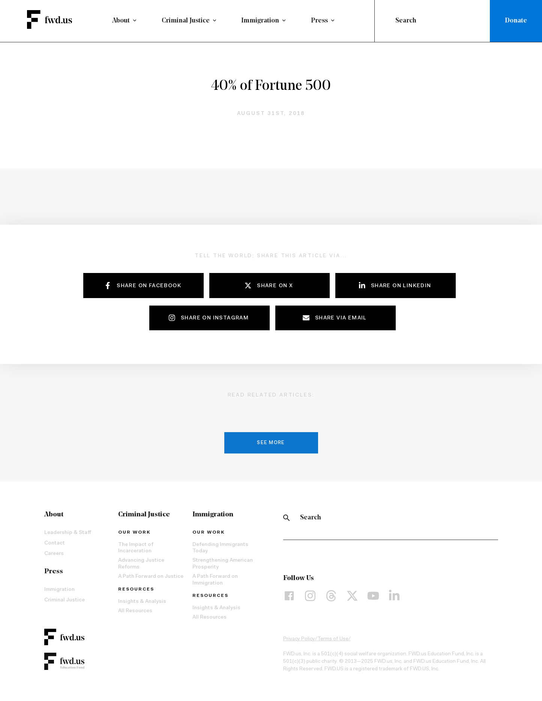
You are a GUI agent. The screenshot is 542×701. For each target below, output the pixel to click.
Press (319, 20)
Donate (516, 20)
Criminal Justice (186, 20)
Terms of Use (332, 639)
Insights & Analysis (142, 601)
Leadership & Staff (67, 532)
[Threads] (331, 595)
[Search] (286, 517)
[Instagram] (310, 595)
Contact (54, 543)
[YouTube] (373, 595)
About (121, 20)
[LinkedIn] (394, 595)
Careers (54, 553)
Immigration (260, 20)
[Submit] (386, 21)
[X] (352, 595)
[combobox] (434, 21)
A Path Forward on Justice (150, 576)
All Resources (135, 611)
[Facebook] (289, 595)
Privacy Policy (299, 639)
